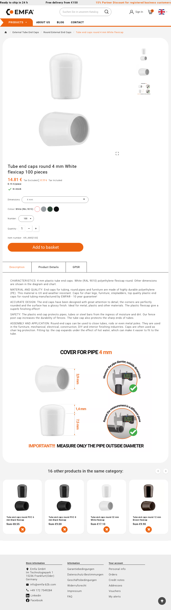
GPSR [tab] (76, 267)
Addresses (115, 585)
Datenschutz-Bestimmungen (85, 574)
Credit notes (117, 580)
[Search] (81, 12)
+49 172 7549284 (41, 590)
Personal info (117, 569)
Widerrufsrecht (76, 585)
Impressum (74, 591)
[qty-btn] (36, 228)
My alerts (115, 596)
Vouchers (115, 591)
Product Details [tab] (48, 267)
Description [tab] (17, 267)
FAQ (69, 596)
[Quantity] (22, 228)
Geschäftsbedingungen (82, 580)
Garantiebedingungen (80, 569)
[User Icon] (136, 12)
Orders (113, 574)
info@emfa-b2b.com (43, 584)
